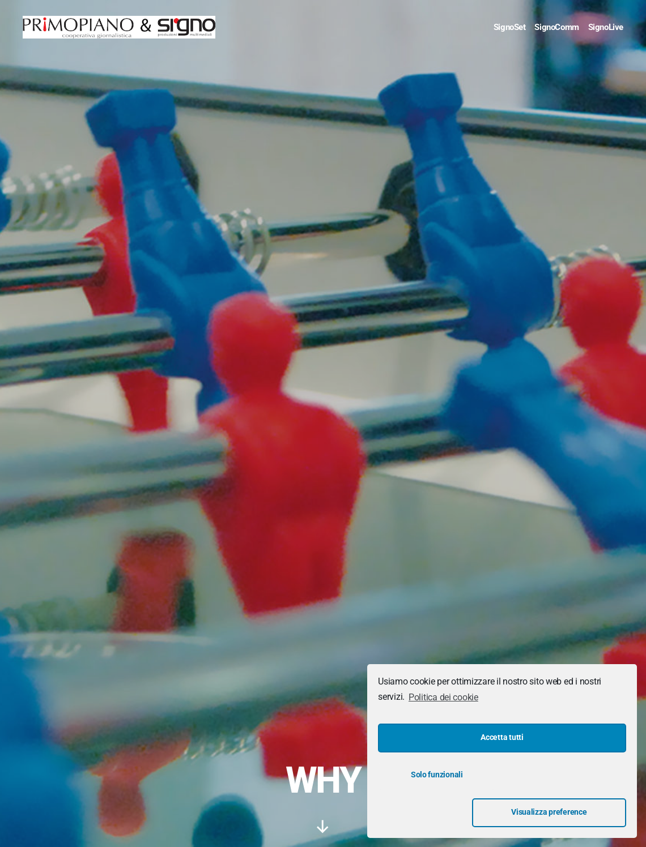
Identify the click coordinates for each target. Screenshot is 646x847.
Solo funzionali (437, 812)
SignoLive (605, 27)
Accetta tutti (502, 775)
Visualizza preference (567, 812)
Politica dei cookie (443, 734)
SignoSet (510, 27)
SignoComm (556, 27)
